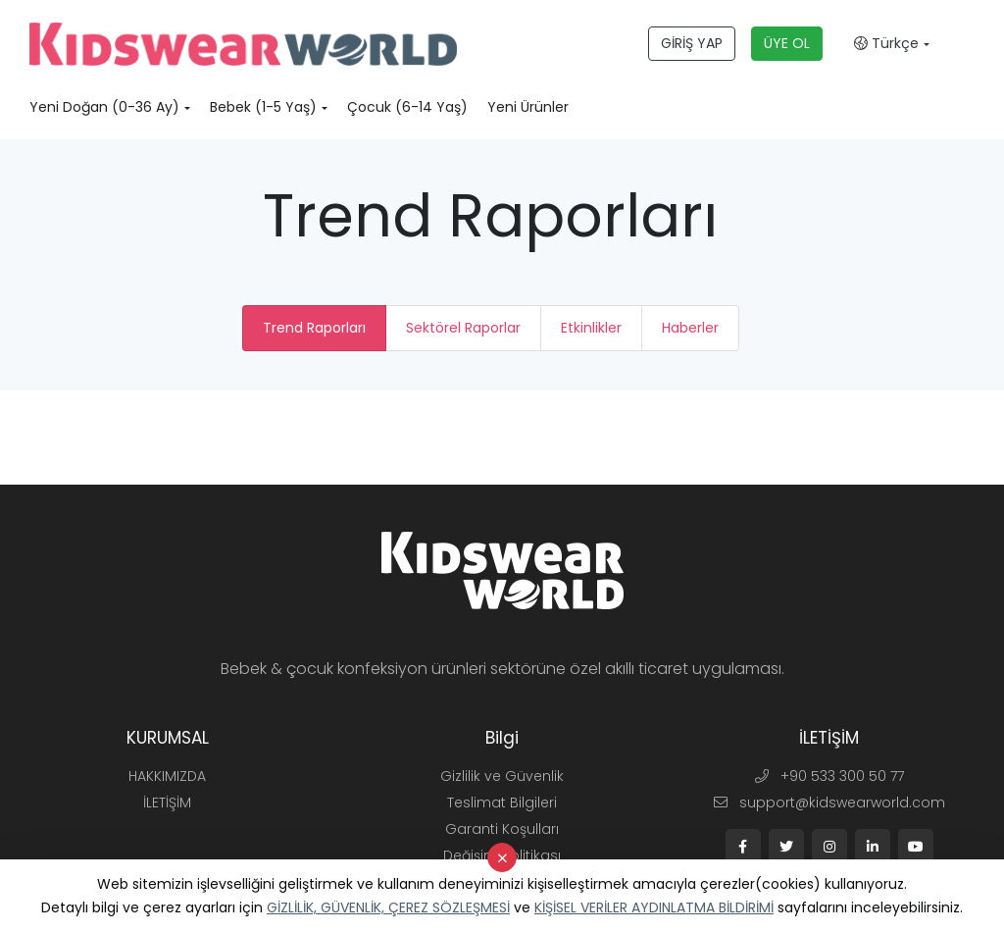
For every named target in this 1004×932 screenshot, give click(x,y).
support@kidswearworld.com (829, 802)
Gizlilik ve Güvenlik (502, 776)
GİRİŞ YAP (692, 43)
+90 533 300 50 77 (829, 776)
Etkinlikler (591, 327)
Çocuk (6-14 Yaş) (407, 107)
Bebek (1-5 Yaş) (263, 107)
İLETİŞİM (167, 802)
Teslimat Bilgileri (502, 802)
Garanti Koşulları (502, 829)
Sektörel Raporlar (463, 327)
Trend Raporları (314, 327)
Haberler (690, 327)
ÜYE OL (787, 43)
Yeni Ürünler (528, 107)
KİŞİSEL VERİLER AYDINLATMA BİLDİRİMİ (654, 907)
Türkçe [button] (886, 43)
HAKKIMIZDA (167, 776)
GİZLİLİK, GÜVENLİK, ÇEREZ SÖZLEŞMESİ (388, 907)
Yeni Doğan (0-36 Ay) (104, 107)
